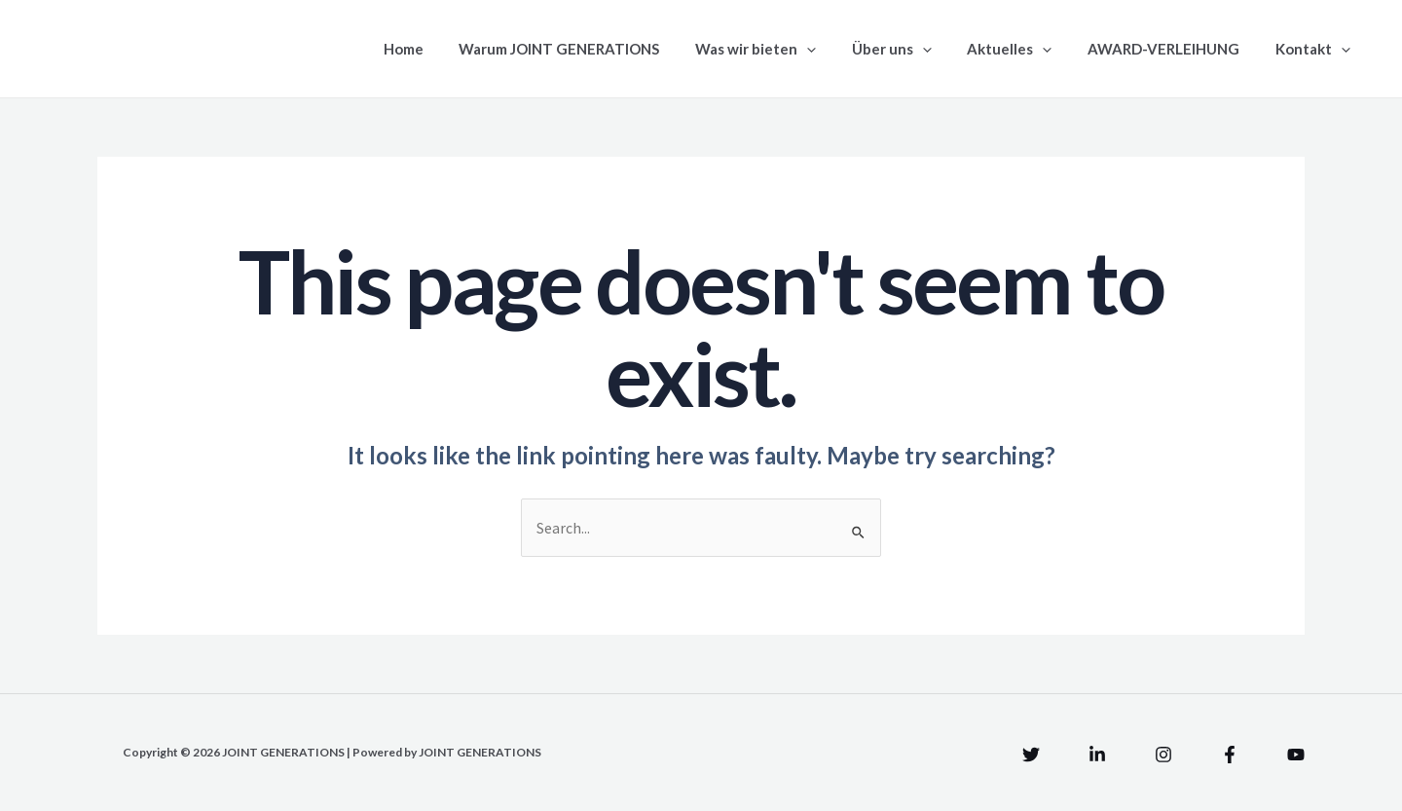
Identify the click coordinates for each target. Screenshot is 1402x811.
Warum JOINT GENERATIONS (595, 48)
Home (445, 48)
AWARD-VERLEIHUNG (1173, 48)
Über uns (914, 48)
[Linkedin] (1097, 754)
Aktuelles (1025, 48)
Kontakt (1315, 48)
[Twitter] (1031, 754)
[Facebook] (1229, 754)
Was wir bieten (784, 48)
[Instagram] (1163, 754)
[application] (836, 48)
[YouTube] (1296, 754)
